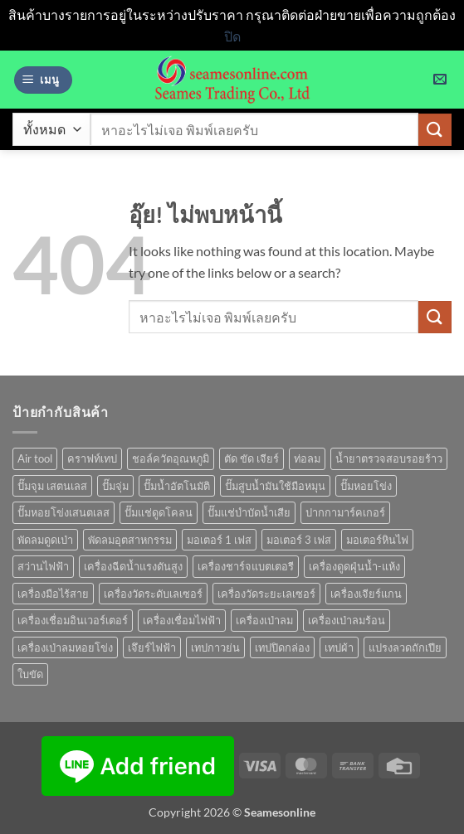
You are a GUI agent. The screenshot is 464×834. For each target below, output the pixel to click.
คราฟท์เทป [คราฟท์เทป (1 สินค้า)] (92, 458)
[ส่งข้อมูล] (435, 130)
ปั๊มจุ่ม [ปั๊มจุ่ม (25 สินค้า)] (115, 485)
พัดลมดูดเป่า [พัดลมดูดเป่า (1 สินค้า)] (45, 539)
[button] (43, 80)
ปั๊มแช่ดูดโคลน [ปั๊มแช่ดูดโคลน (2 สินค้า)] (159, 512)
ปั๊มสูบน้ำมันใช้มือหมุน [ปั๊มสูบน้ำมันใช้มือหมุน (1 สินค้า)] (275, 485)
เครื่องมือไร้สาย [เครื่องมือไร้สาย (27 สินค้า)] (53, 593)
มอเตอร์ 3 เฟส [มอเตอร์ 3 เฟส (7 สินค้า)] (298, 539)
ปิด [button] (232, 36)
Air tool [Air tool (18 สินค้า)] (34, 458)
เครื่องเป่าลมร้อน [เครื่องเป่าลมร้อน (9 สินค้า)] (346, 620)
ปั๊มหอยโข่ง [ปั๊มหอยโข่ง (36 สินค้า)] (366, 485)
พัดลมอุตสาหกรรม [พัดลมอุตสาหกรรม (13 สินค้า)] (130, 539)
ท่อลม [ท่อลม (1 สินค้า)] (307, 458)
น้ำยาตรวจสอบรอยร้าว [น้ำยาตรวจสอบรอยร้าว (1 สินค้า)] (388, 458)
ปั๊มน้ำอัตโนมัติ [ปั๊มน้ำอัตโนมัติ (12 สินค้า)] (177, 485)
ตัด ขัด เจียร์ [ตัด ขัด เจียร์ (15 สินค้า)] (251, 458)
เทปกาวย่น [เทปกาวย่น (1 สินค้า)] (215, 647)
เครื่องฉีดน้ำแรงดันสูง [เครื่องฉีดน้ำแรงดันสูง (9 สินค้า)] (133, 566)
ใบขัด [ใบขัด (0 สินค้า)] (30, 674)
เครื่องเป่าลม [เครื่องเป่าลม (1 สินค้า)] (264, 620)
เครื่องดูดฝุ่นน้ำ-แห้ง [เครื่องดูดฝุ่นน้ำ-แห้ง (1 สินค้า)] (354, 566)
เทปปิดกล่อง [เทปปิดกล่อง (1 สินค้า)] (282, 647)
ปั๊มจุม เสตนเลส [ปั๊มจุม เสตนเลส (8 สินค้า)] (52, 485)
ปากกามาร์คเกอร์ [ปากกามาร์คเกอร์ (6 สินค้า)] (345, 512)
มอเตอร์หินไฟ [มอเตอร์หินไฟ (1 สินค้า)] (377, 539)
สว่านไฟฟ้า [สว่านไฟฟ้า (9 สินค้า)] (43, 566)
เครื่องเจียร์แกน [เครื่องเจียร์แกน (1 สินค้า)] (366, 593)
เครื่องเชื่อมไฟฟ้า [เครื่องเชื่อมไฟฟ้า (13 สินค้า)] (182, 620)
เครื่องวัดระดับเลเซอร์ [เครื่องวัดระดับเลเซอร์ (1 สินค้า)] (153, 593)
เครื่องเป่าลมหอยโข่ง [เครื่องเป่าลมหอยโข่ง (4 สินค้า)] (65, 647)
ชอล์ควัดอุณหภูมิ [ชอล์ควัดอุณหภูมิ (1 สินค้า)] (170, 458)
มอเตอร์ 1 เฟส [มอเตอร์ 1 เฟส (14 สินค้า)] (219, 539)
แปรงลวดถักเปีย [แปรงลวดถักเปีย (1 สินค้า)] (405, 647)
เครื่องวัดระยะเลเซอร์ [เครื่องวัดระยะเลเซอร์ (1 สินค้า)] (266, 593)
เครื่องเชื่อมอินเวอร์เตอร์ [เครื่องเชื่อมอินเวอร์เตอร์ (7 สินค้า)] (72, 620)
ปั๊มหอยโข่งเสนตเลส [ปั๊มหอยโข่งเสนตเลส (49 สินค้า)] (63, 512)
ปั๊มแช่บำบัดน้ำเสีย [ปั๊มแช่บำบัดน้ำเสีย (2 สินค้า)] (249, 512)
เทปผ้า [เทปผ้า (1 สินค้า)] (339, 647)
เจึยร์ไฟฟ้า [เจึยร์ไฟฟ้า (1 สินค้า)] (152, 647)
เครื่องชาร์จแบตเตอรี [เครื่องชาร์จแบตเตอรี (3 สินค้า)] (246, 566)
